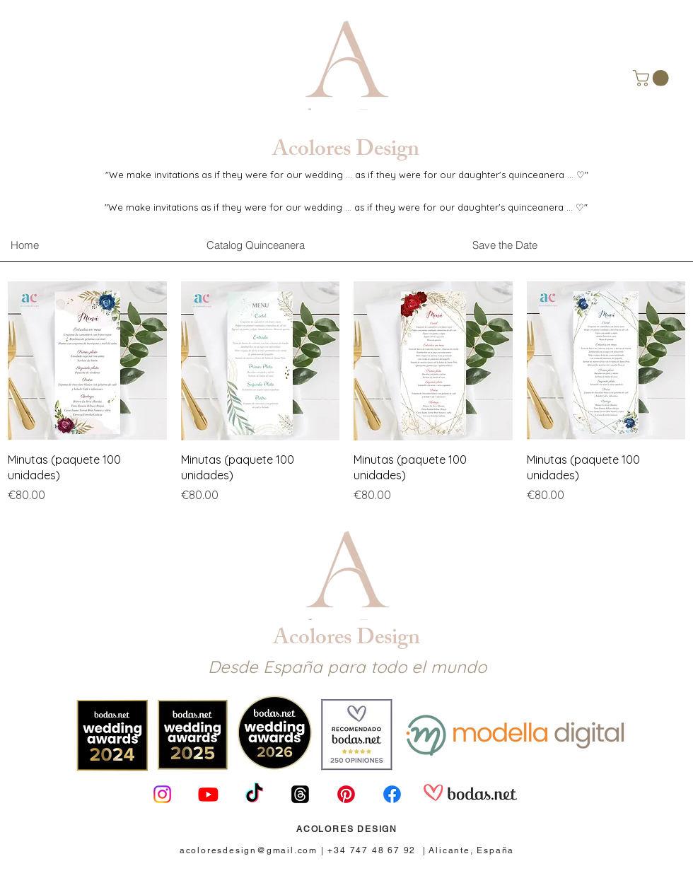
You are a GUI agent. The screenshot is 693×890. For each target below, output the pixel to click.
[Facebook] (392, 794)
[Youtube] (208, 794)
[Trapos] (300, 794)
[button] (652, 78)
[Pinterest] (346, 794)
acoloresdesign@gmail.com (249, 850)
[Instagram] (162, 794)
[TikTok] (254, 794)
